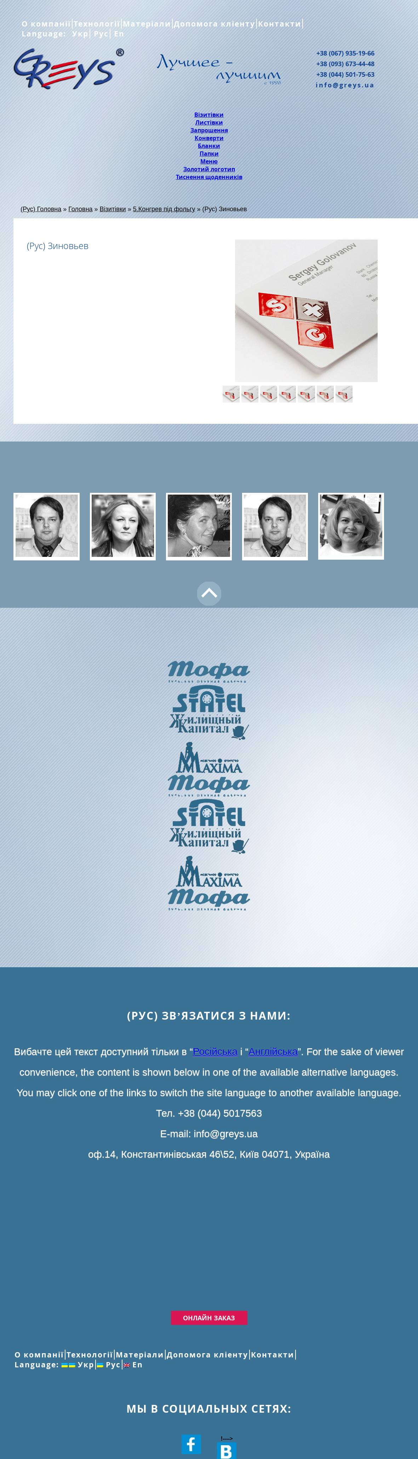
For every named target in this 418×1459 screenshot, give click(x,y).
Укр (79, 34)
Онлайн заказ (209, 1318)
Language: (45, 34)
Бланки (209, 146)
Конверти (209, 138)
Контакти (279, 24)
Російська (215, 1051)
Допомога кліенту (214, 24)
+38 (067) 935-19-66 (345, 53)
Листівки (209, 122)
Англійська (273, 1051)
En (118, 34)
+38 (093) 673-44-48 (345, 63)
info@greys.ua (345, 85)
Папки (209, 153)
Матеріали (147, 24)
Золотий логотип (209, 169)
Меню (209, 161)
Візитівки (209, 115)
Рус (100, 34)
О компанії (46, 24)
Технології (97, 24)
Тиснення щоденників (209, 177)
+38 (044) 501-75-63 (345, 74)
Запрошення (209, 130)
